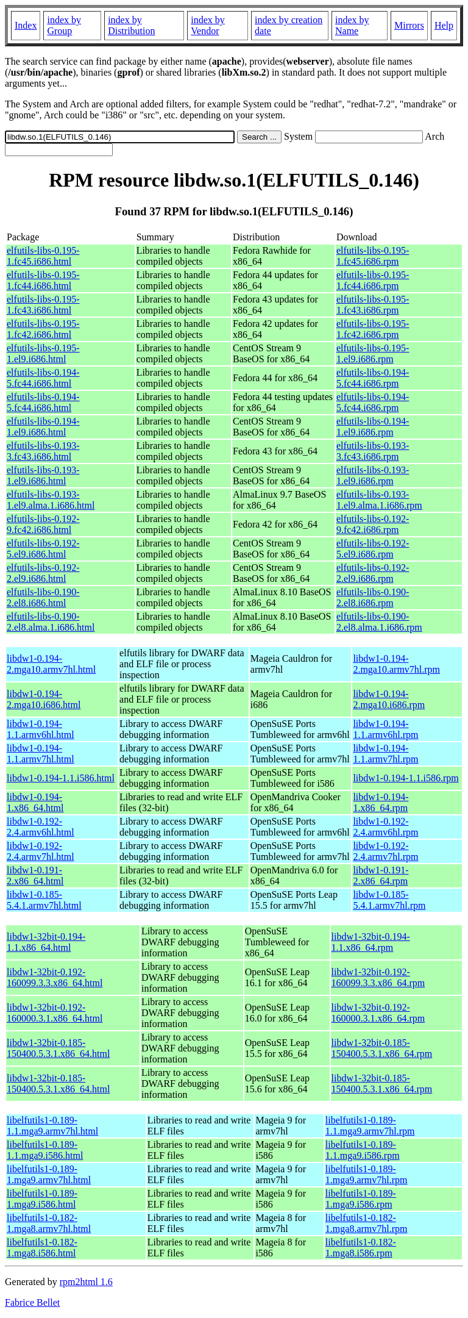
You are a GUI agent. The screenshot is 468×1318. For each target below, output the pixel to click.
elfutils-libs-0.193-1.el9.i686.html (43, 475)
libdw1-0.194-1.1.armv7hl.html (40, 753)
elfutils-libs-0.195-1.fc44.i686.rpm (373, 280)
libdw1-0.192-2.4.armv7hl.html (40, 851)
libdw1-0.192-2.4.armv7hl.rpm (385, 851)
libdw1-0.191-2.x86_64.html (35, 875)
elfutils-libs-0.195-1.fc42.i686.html (43, 329)
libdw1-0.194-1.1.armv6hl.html (40, 729)
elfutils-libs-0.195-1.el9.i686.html (43, 353)
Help (443, 25)
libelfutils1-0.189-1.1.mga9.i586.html (45, 1150)
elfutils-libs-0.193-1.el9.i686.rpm (373, 475)
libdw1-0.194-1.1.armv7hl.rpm (385, 753)
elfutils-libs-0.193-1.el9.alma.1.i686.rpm (379, 499)
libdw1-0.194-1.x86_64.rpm (380, 802)
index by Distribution (131, 25)
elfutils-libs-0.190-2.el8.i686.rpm (373, 597)
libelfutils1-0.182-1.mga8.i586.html (42, 1247)
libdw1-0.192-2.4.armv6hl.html (40, 826)
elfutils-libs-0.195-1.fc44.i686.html (43, 280)
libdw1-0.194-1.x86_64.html (35, 802)
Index (26, 25)
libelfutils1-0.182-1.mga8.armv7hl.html (49, 1223)
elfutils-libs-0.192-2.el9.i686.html (43, 573)
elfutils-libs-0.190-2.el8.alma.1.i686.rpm (379, 621)
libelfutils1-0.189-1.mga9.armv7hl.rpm (366, 1174)
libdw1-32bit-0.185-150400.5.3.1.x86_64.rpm (382, 1048)
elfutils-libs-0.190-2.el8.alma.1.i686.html (50, 621)
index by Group (64, 25)
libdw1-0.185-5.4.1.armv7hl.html (44, 900)
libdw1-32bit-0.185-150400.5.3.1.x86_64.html (58, 1048)
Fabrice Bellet (32, 1302)
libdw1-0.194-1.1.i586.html (61, 778)
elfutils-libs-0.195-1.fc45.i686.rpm (373, 256)
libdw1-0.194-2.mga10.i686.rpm (389, 699)
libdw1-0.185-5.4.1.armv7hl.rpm (389, 900)
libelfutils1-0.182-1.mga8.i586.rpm (360, 1247)
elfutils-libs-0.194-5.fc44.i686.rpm (373, 378)
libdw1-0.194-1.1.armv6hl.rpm (385, 729)
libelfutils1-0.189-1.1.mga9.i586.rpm (362, 1150)
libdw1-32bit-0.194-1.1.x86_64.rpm (371, 942)
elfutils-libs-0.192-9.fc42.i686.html (43, 524)
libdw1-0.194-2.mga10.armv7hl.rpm (396, 664)
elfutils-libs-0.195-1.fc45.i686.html (43, 256)
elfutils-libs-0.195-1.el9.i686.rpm (373, 353)
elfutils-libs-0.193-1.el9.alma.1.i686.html (50, 499)
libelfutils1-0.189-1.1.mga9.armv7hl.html (52, 1125)
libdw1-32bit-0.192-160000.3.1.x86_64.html (54, 1012)
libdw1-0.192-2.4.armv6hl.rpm (385, 826)
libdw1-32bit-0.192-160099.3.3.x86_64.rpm (378, 977)
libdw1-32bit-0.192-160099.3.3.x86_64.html (54, 977)
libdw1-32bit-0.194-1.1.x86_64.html (46, 942)
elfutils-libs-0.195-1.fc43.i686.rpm (373, 304)
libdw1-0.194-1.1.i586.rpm (405, 778)
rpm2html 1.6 (86, 1282)
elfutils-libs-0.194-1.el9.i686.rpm (373, 426)
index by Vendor (208, 25)
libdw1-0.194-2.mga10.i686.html (43, 699)
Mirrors (409, 25)
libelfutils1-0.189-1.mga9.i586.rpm (360, 1198)
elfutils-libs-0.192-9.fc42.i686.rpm (373, 524)
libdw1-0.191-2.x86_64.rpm (380, 875)
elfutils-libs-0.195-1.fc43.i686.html (43, 304)
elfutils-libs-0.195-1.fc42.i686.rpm (373, 329)
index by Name (352, 25)
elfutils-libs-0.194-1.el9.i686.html (43, 426)
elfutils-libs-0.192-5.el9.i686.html (43, 548)
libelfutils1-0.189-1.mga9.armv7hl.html (49, 1174)
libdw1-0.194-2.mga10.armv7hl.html (51, 664)
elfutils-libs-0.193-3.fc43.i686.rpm (373, 451)
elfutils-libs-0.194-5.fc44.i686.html (43, 378)
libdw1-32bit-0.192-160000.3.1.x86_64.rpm (378, 1012)
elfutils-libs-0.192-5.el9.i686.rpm (373, 548)
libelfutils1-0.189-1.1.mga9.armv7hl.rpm (370, 1125)
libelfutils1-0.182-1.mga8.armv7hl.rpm (366, 1223)
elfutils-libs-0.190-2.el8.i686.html (43, 597)
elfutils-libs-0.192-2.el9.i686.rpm (373, 573)
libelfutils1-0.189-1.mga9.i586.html (42, 1198)
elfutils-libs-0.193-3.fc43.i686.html (43, 451)
